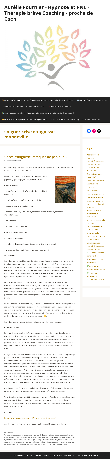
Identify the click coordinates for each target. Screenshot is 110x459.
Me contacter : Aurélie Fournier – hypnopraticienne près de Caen (75, 119)
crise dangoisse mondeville (31, 435)
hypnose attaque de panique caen (54, 435)
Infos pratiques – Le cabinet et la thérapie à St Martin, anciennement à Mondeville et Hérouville (38, 113)
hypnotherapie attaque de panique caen (60, 437)
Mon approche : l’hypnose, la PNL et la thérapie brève (23, 106)
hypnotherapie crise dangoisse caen (17, 440)
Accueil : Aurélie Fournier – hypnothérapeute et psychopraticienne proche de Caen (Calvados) (37, 100)
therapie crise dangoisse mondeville (54, 444)
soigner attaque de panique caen (42, 440)
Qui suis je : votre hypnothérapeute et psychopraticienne (24, 119)
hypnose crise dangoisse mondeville (33, 437)
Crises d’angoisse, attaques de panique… (35, 157)
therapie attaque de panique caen (46, 442)
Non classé (10, 433)
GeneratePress (93, 455)
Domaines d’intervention (60, 106)
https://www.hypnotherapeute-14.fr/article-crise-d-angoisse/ (30, 418)
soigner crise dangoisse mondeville (20, 442)
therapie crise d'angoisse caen (29, 444)
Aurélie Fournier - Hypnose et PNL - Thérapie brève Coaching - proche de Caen (48, 13)
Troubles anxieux (95, 279)
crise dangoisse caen (14, 435)
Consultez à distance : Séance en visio (92, 100)
